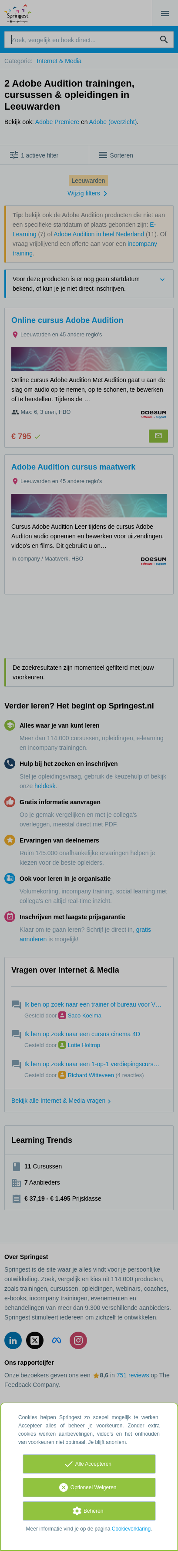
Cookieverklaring (131, 1529)
